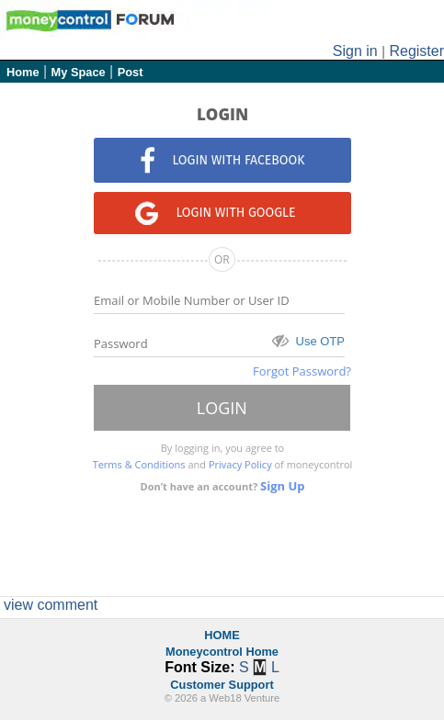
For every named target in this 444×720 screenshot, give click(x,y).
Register (416, 51)
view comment (50, 605)
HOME (221, 635)
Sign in (355, 51)
